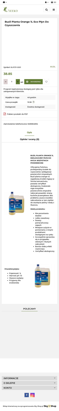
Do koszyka (33, 81)
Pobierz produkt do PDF (16, 114)
